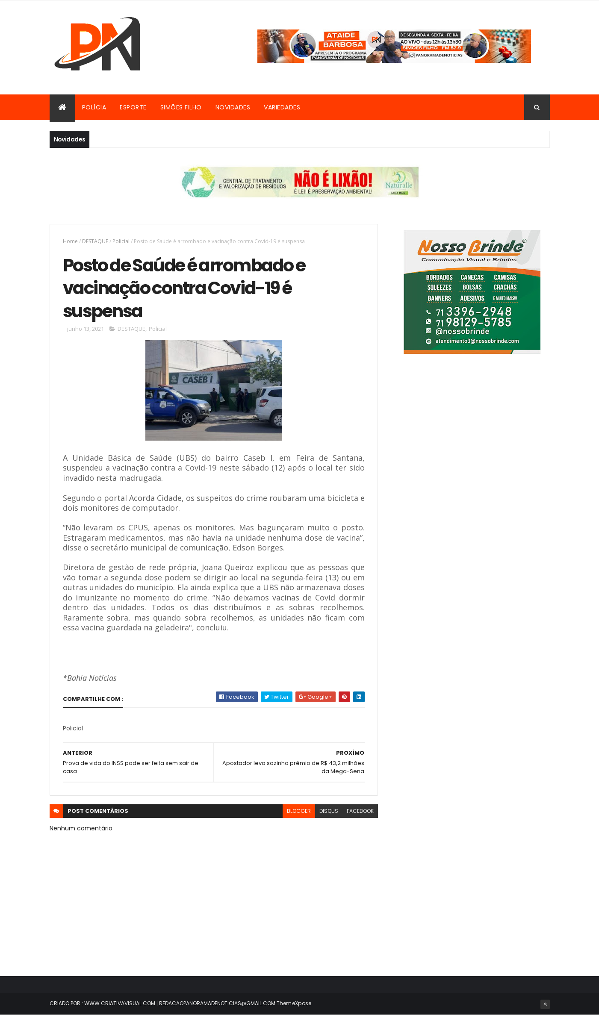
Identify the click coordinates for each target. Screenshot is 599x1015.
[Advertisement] (472, 447)
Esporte (133, 107)
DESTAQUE (95, 241)
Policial (121, 241)
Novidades (233, 107)
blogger (299, 811)
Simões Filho (181, 107)
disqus (328, 811)
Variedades (282, 107)
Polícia (94, 107)
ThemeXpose (294, 1003)
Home (70, 241)
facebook (360, 811)
